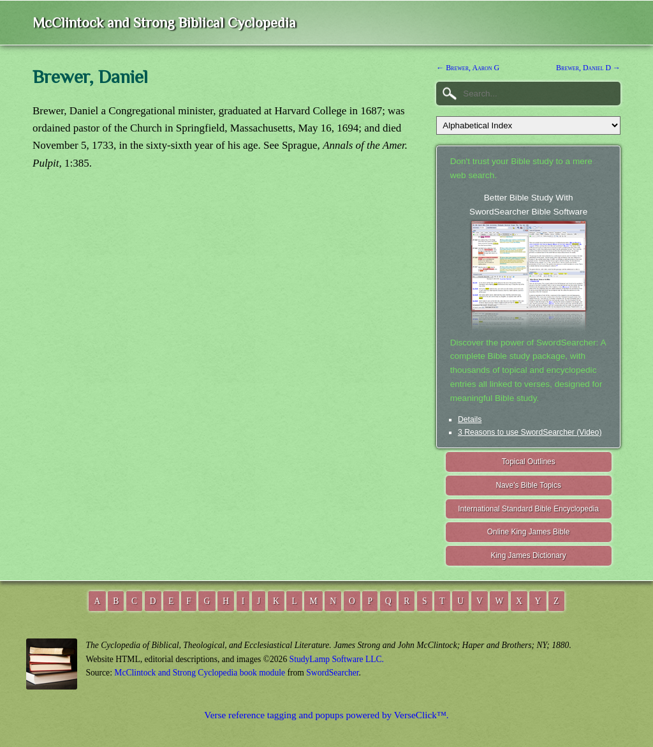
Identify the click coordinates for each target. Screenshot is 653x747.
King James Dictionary (528, 555)
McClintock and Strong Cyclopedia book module (199, 672)
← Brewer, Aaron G (467, 67)
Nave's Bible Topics (528, 485)
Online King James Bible (528, 531)
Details (469, 419)
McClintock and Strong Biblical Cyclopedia (164, 23)
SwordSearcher (332, 672)
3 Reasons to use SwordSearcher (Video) (530, 432)
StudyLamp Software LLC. (337, 659)
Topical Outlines (528, 461)
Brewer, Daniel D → (588, 67)
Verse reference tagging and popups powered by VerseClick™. (326, 714)
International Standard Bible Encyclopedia (528, 508)
